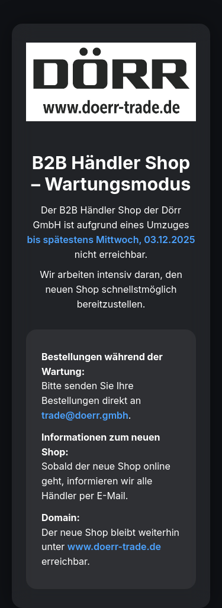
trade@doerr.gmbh (84, 415)
